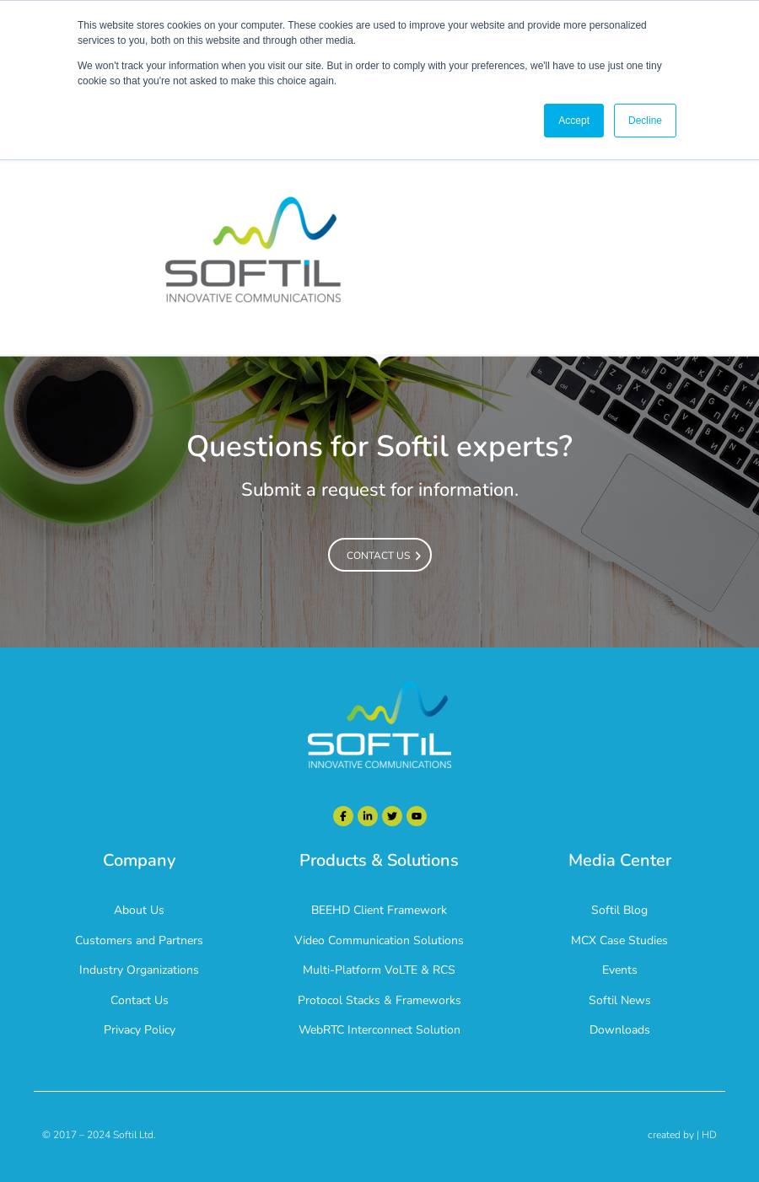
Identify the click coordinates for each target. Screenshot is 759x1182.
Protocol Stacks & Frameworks (379, 1000)
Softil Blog (619, 910)
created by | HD (682, 1135)
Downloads (619, 1030)
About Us (139, 910)
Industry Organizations (139, 970)
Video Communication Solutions (379, 940)
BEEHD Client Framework (379, 910)
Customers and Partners (139, 940)
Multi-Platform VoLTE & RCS (379, 970)
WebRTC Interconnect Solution (379, 1030)
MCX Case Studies (619, 940)
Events (620, 970)
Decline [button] (645, 120)
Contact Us (139, 1000)
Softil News (620, 1000)
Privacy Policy (139, 1030)
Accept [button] (573, 120)
